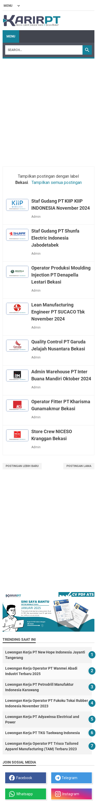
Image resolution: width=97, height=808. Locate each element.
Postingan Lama (78, 466)
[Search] (44, 50)
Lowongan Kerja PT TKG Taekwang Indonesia (42, 733)
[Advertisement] (48, 110)
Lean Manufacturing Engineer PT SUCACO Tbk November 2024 (58, 312)
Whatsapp (21, 794)
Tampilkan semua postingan (57, 182)
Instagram (67, 794)
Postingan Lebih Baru (22, 466)
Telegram (66, 778)
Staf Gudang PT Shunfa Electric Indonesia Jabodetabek (55, 238)
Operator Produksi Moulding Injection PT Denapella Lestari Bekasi (61, 275)
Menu (10, 36)
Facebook (20, 778)
